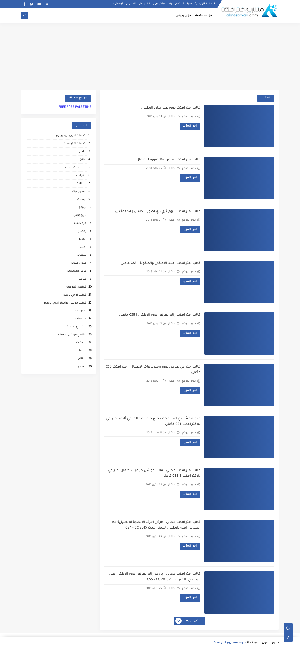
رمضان (82, 231)
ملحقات (81, 343)
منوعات (81, 351)
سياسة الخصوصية (180, 3)
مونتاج (82, 358)
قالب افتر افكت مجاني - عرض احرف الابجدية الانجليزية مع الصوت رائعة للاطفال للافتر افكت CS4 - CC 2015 (156, 525)
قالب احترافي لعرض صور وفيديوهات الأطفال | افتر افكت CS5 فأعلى (153, 370)
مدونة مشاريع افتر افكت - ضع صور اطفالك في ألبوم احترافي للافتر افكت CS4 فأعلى (153, 421)
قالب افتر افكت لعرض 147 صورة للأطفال (168, 160)
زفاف (83, 247)
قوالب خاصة (203, 15)
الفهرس (131, 3)
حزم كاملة (80, 223)
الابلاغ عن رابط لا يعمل (152, 3)
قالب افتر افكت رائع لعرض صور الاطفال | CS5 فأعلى (159, 315)
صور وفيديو (78, 263)
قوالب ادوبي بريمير (74, 295)
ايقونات (81, 199)
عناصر (82, 279)
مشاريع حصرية (76, 327)
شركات (81, 255)
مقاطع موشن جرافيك (72, 335)
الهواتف (81, 175)
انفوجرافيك (79, 191)
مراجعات (80, 319)
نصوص (81, 366)
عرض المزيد (189, 621)
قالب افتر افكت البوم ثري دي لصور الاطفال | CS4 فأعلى (157, 212)
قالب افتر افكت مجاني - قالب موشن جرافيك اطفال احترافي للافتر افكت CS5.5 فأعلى (154, 473)
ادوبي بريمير (184, 15)
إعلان (83, 159)
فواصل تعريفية (76, 287)
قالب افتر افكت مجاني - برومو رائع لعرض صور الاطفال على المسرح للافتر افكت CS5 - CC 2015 (154, 577)
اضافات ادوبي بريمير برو (71, 135)
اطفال (174, 116)
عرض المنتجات (76, 271)
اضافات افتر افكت (75, 143)
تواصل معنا (116, 3)
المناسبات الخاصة (74, 167)
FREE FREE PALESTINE (74, 107)
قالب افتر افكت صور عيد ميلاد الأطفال (170, 108)
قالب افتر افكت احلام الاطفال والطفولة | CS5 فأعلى (160, 263)
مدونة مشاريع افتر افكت (230, 642)
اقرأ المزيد (190, 126)
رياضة (82, 239)
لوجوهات (80, 311)
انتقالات (81, 183)
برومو (82, 207)
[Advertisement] (150, 55)
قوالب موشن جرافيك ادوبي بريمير (65, 303)
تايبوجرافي (79, 215)
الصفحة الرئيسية (205, 3)
